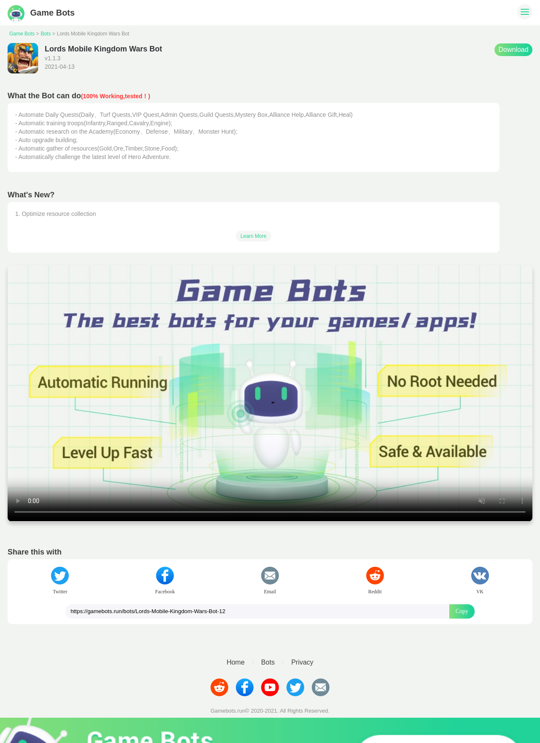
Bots (45, 34)
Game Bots (41, 12)
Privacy (302, 662)
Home (236, 662)
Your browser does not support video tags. (270, 393)
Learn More (253, 236)
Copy (462, 611)
